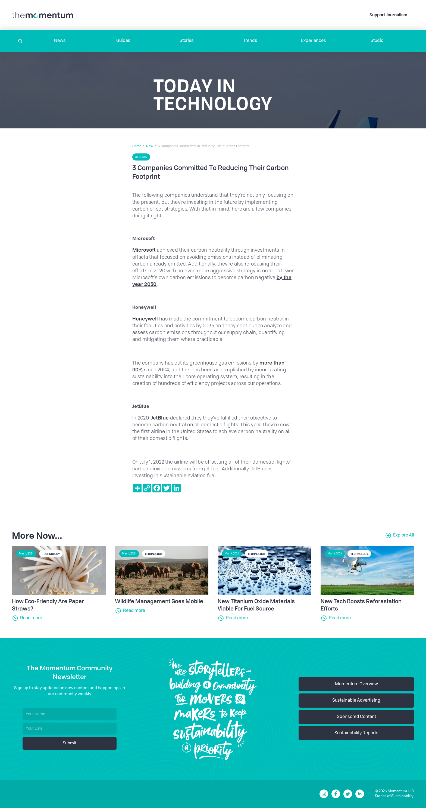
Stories (187, 41)
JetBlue (160, 417)
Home (136, 146)
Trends (250, 41)
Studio (377, 41)
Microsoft (144, 249)
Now (149, 146)
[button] (60, 41)
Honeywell (145, 318)
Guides (123, 41)
